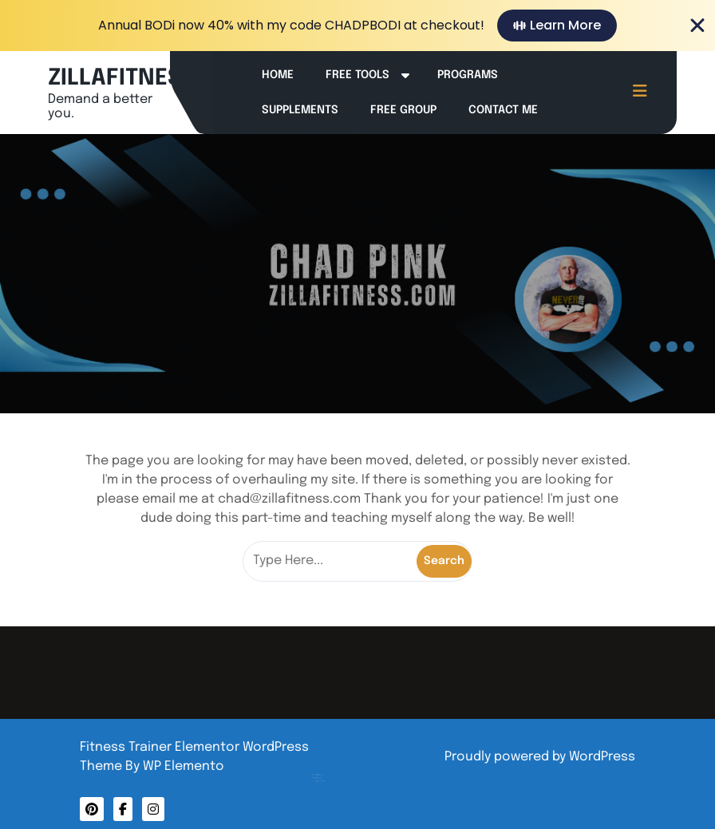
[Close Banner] (697, 25)
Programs (467, 75)
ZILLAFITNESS (121, 78)
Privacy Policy (327, 768)
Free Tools (357, 75)
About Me (326, 766)
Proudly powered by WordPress (539, 757)
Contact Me (503, 110)
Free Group (403, 110)
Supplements (300, 110)
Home (278, 75)
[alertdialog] (357, 25)
